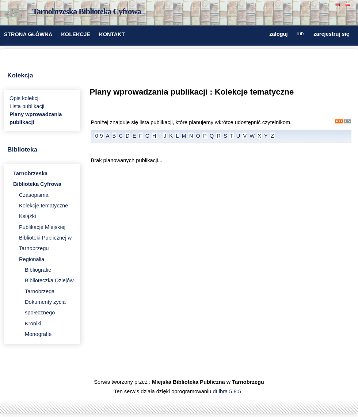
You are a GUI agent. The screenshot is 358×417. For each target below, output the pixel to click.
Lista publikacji (26, 106)
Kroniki (33, 323)
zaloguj (278, 33)
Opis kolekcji (24, 98)
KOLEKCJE (75, 34)
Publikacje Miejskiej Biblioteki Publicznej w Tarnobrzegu (45, 238)
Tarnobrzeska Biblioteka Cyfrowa (87, 11)
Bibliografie (38, 270)
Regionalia (31, 259)
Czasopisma (34, 195)
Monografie (38, 334)
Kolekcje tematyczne (43, 205)
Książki (27, 216)
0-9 (99, 136)
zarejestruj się (331, 33)
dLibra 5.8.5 (227, 391)
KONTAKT (112, 34)
